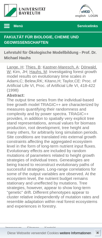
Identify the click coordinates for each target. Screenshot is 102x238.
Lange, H (15, 67)
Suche (64, 26)
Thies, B (33, 67)
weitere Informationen (75, 233)
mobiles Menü (22, 28)
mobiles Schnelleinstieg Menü (86, 28)
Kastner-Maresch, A (61, 67)
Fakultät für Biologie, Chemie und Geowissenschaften (41, 40)
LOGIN (93, 15)
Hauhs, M (38, 71)
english (80, 15)
